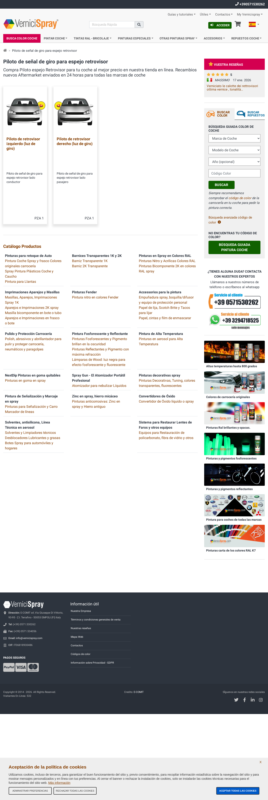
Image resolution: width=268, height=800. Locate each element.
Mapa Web (77, 636)
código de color (240, 198)
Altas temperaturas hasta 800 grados (231, 366)
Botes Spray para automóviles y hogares (29, 397)
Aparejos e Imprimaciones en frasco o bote (32, 272)
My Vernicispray (248, 14)
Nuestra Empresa (81, 610)
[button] (254, 25)
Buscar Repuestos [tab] (256, 114)
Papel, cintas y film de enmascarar (165, 270)
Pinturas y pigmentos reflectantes (229, 489)
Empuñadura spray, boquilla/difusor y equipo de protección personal (166, 251)
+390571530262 (250, 4)
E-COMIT (139, 692)
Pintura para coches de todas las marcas (234, 519)
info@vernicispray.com (29, 638)
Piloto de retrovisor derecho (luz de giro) (74, 141)
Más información (59, 782)
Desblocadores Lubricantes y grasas (32, 390)
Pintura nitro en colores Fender (95, 249)
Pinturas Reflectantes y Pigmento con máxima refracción (100, 303)
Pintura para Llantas (20, 233)
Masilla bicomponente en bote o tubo (33, 265)
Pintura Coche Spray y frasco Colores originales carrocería (33, 215)
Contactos (222, 14)
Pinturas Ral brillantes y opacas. (228, 427)
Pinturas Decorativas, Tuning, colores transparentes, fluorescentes (167, 335)
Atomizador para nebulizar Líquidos (99, 338)
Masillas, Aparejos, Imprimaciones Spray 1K (31, 251)
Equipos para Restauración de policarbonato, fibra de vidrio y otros (166, 387)
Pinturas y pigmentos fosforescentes (231, 458)
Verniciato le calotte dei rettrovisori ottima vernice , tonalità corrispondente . (232, 87)
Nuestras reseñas (81, 628)
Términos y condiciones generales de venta (96, 619)
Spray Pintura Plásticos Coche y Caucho (29, 225)
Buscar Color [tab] (223, 113)
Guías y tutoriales (180, 14)
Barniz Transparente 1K (90, 213)
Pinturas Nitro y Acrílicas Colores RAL (167, 213)
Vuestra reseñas (225, 65)
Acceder (220, 25)
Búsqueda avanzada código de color (230, 220)
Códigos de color (80, 654)
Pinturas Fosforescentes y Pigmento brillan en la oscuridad (99, 293)
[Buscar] (112, 24)
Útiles (204, 14)
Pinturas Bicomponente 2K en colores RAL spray (167, 220)
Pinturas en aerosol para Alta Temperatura (161, 293)
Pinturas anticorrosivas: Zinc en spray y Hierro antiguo (96, 356)
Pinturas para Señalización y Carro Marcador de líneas (31, 361)
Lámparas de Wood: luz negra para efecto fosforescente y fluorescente (98, 314)
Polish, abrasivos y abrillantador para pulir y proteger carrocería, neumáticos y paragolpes (33, 296)
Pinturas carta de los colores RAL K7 (231, 550)
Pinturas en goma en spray (25, 332)
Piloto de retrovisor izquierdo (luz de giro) (23, 143)
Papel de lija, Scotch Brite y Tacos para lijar (164, 262)
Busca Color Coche (21, 38)
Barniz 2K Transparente (90, 218)
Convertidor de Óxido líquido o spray (166, 353)
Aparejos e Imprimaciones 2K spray (32, 260)
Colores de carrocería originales (228, 397)
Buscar (221, 185)
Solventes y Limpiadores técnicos (30, 385)
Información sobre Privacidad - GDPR (92, 662)
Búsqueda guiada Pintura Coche (234, 247)
